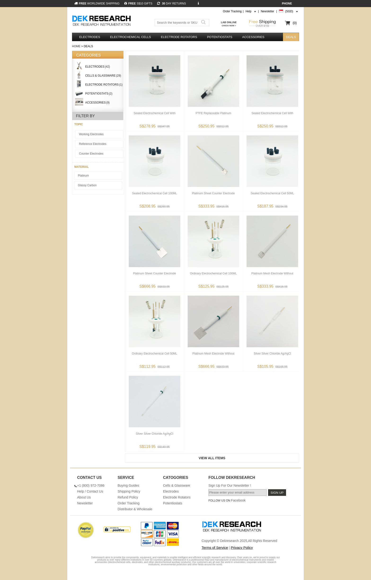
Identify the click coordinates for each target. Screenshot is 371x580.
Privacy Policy (242, 547)
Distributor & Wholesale (135, 509)
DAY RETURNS (171, 3)
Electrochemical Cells (130, 37)
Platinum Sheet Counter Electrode (213, 193)
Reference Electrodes (92, 144)
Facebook (238, 500)
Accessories (253, 37)
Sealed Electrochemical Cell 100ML (154, 193)
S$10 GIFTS (138, 3)
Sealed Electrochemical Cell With (155, 113)
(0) (295, 23)
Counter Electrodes (91, 153)
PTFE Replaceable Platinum (213, 113)
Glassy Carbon (87, 185)
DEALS (291, 37)
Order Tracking (232, 11)
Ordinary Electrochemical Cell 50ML (154, 353)
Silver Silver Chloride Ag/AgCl (272, 353)
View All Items (212, 458)
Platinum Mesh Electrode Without (272, 273)
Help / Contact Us (90, 491)
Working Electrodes (91, 134)
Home (76, 46)
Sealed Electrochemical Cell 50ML (272, 193)
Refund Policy (128, 497)
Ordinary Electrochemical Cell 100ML (213, 273)
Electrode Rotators (179, 37)
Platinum (83, 175)
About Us (84, 497)
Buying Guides (128, 485)
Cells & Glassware (176, 485)
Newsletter (267, 11)
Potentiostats (219, 37)
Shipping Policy (129, 491)
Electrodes (89, 37)
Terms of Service (215, 547)
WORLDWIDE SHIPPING (96, 3)
